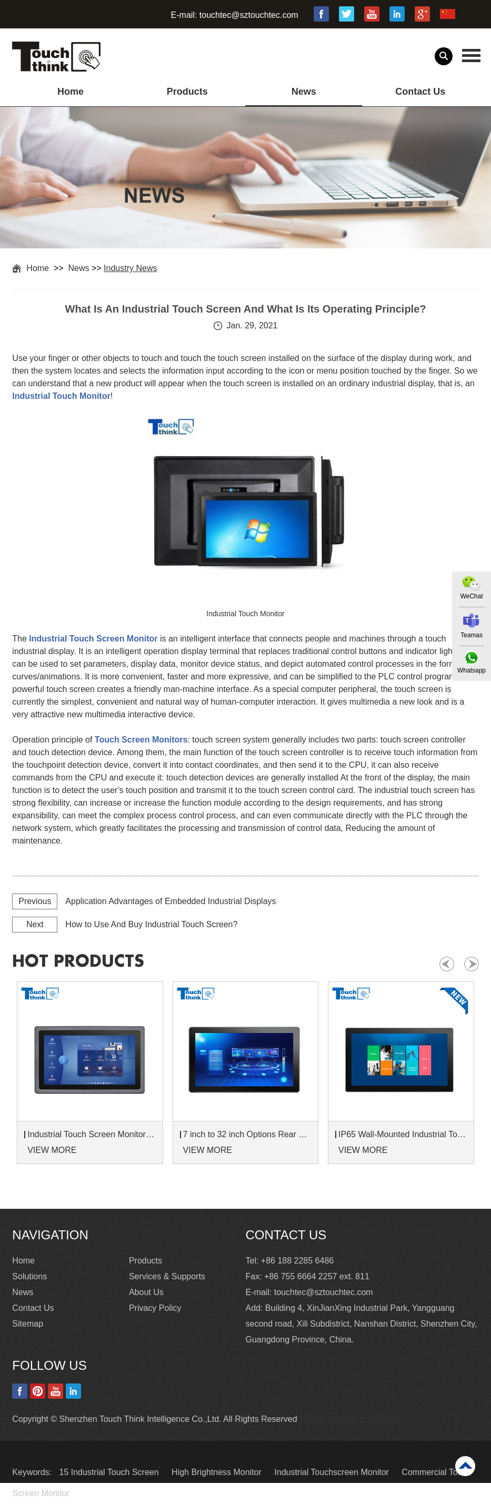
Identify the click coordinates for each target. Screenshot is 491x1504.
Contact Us (420, 91)
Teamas (471, 635)
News (304, 91)
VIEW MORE (51, 1150)
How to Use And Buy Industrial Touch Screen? (151, 924)
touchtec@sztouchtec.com (248, 15)
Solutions (29, 1276)
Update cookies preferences (351, 1419)
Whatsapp (471, 670)
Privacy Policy (155, 1308)
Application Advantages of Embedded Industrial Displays (170, 901)
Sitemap (27, 1323)
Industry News (130, 268)
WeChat (471, 596)
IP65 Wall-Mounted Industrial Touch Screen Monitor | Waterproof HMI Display (402, 1134)
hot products (78, 961)
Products (187, 91)
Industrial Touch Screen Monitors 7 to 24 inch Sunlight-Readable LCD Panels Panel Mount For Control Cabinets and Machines (91, 1134)
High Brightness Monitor (218, 1472)
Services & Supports (167, 1276)
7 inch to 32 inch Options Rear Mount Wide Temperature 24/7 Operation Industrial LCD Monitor (247, 1134)
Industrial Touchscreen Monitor (332, 1472)
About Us (146, 1292)
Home (70, 91)
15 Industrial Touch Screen (110, 1472)
